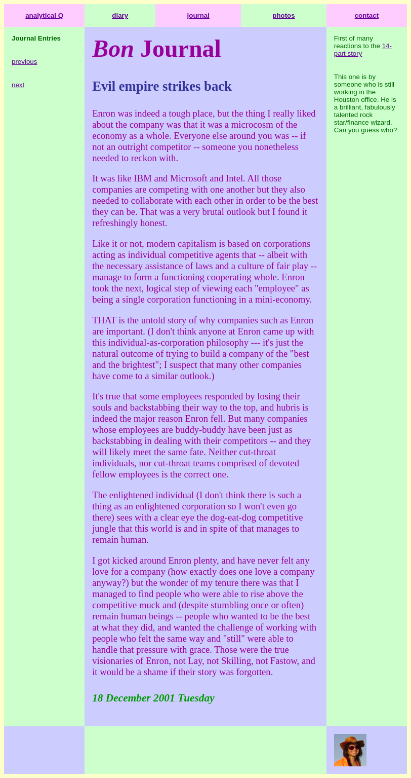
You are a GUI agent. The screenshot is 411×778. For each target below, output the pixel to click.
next (18, 85)
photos (283, 15)
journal (198, 15)
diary (120, 15)
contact (367, 15)
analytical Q (44, 15)
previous (24, 61)
